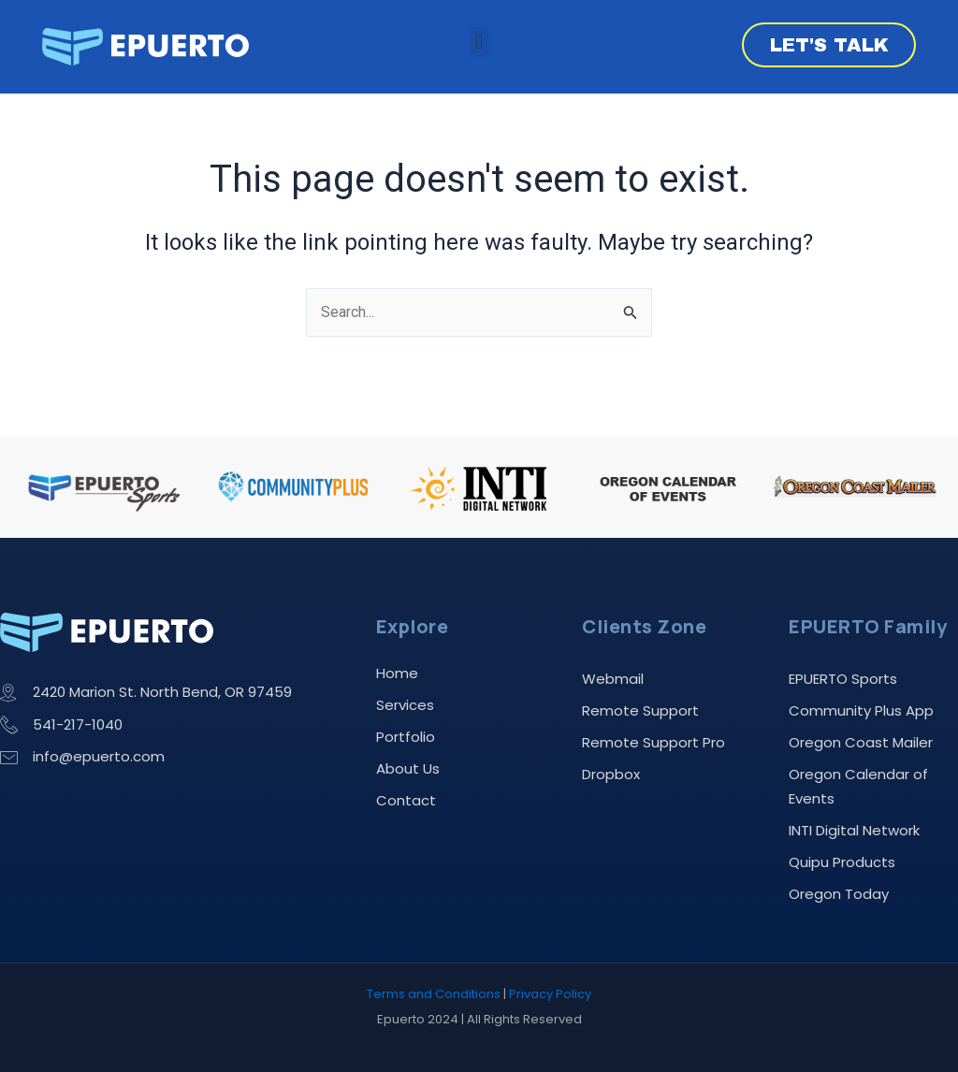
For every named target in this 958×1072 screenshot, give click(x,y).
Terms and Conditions (434, 995)
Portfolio (405, 735)
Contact (406, 798)
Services (405, 703)
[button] (478, 42)
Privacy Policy (550, 995)
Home (397, 671)
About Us (408, 766)
